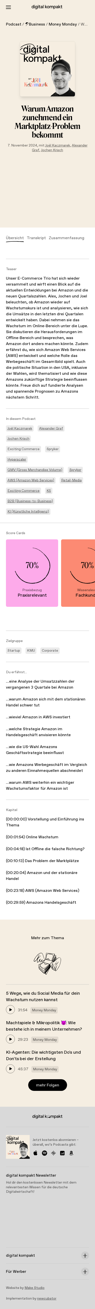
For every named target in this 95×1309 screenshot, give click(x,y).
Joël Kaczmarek (57, 145)
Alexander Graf (51, 428)
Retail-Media (71, 480)
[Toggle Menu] (8, 7)
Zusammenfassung (66, 238)
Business (35, 24)
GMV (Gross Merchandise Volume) (34, 470)
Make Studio (34, 1288)
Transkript (36, 238)
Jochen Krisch (52, 150)
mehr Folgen (47, 1085)
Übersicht (15, 238)
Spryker (75, 470)
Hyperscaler (16, 459)
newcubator (46, 1298)
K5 (49, 491)
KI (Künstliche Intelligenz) (28, 511)
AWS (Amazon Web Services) (30, 480)
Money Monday (63, 24)
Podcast (13, 24)
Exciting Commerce (23, 491)
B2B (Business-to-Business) (30, 501)
